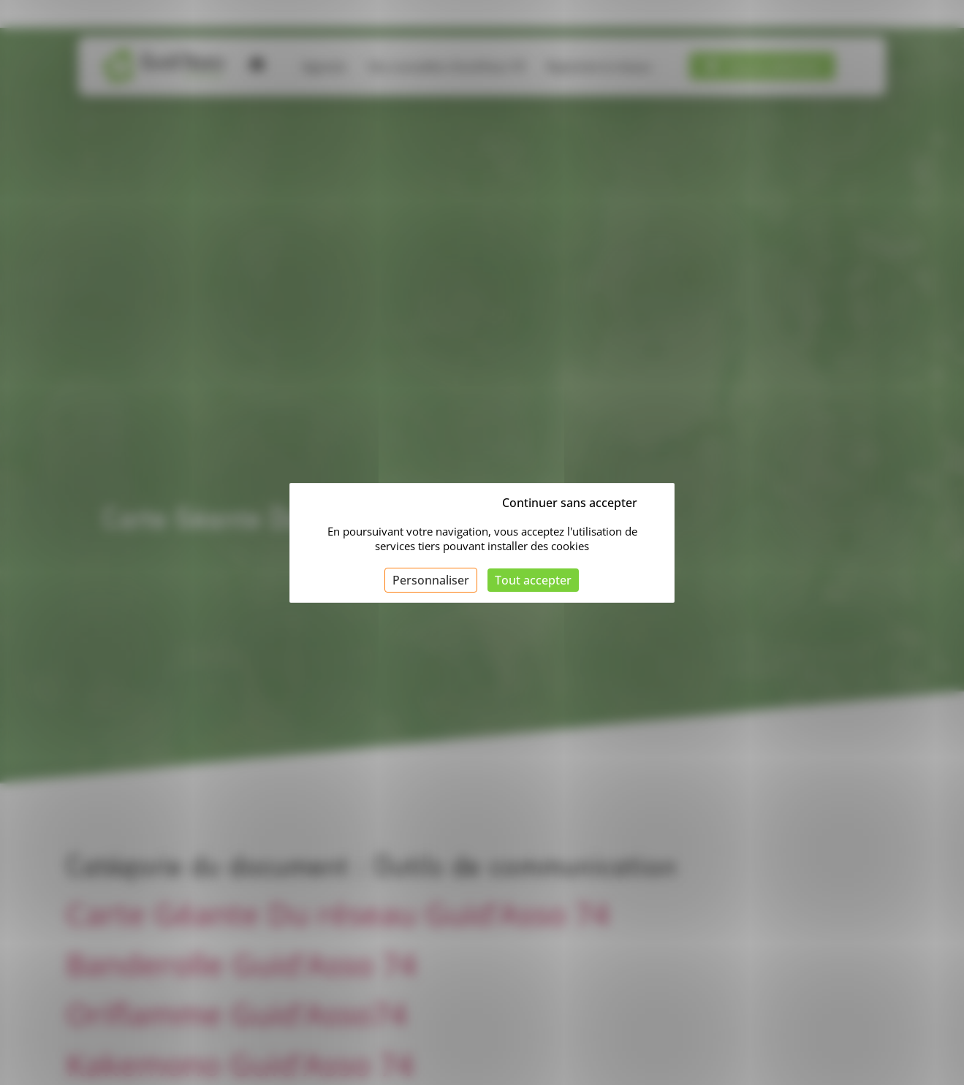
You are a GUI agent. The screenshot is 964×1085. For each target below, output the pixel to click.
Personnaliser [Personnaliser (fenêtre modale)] (430, 580)
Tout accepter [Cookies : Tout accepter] (533, 580)
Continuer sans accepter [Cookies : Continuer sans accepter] (569, 503)
